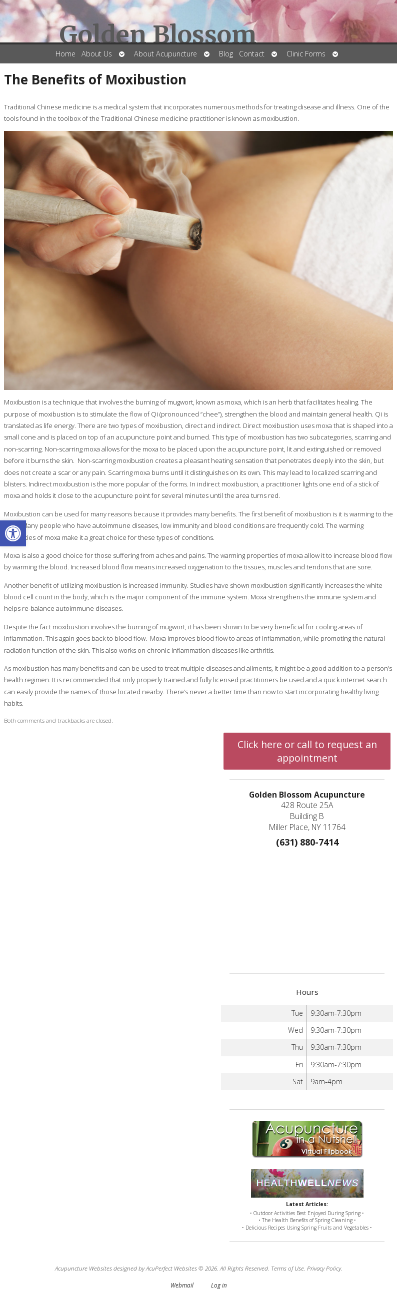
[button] (13, 533)
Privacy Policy (324, 1268)
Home (66, 53)
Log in (219, 1285)
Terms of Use (287, 1268)
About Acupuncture (165, 53)
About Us (97, 53)
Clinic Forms (306, 53)
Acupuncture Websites (83, 1268)
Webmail (182, 1285)
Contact (251, 53)
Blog (226, 53)
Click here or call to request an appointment (307, 751)
